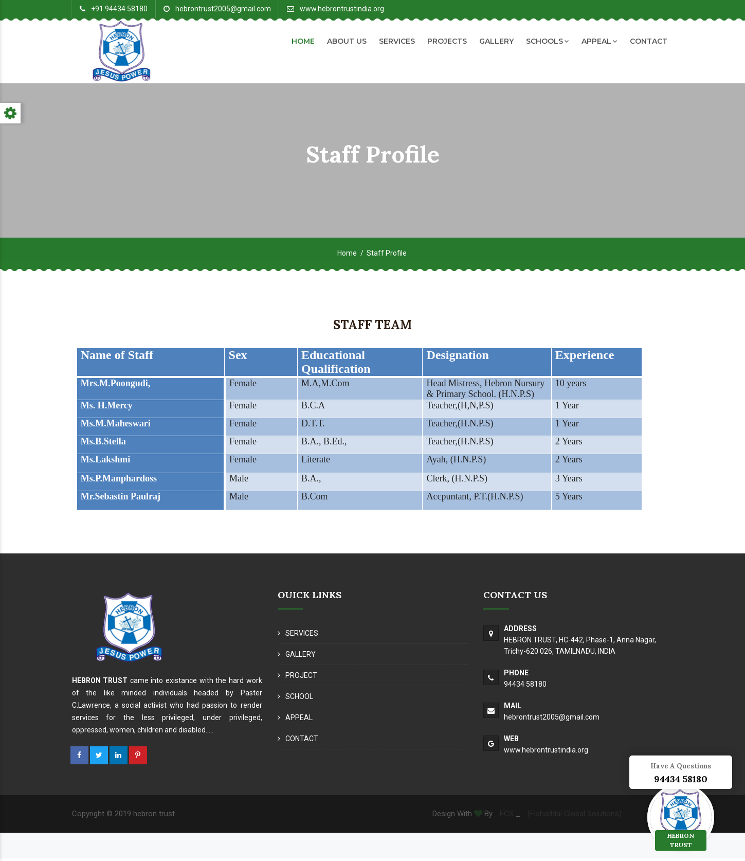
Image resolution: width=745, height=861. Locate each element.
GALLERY (496, 41)
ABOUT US (347, 41)
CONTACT (648, 41)
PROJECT (301, 678)
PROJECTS (447, 41)
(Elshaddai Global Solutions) (575, 816)
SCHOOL (299, 699)
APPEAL (599, 41)
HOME (303, 41)
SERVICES (397, 41)
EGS (506, 816)
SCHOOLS (547, 41)
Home (347, 256)
